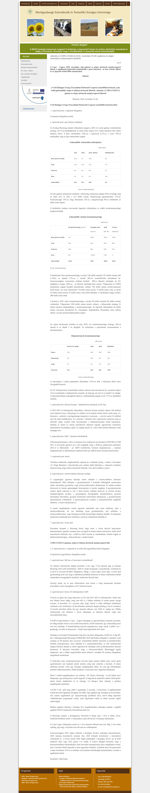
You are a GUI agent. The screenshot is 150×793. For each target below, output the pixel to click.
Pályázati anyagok (28, 108)
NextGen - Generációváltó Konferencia (34, 778)
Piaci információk (26, 83)
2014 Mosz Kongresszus (29, 780)
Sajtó (72, 3)
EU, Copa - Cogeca (27, 70)
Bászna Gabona (64, 776)
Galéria (90, 3)
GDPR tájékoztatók (119, 3)
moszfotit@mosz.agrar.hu (111, 787)
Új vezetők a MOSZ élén (66, 782)
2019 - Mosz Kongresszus (30, 776)
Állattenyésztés (25, 61)
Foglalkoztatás (25, 77)
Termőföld (24, 80)
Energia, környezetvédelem (29, 67)
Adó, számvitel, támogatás (29, 74)
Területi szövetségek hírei (49, 3)
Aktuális (35, 3)
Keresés (107, 3)
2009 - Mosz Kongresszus (30, 782)
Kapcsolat (99, 3)
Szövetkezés (64, 3)
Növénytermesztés (26, 64)
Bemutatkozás (25, 3)
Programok (81, 3)
